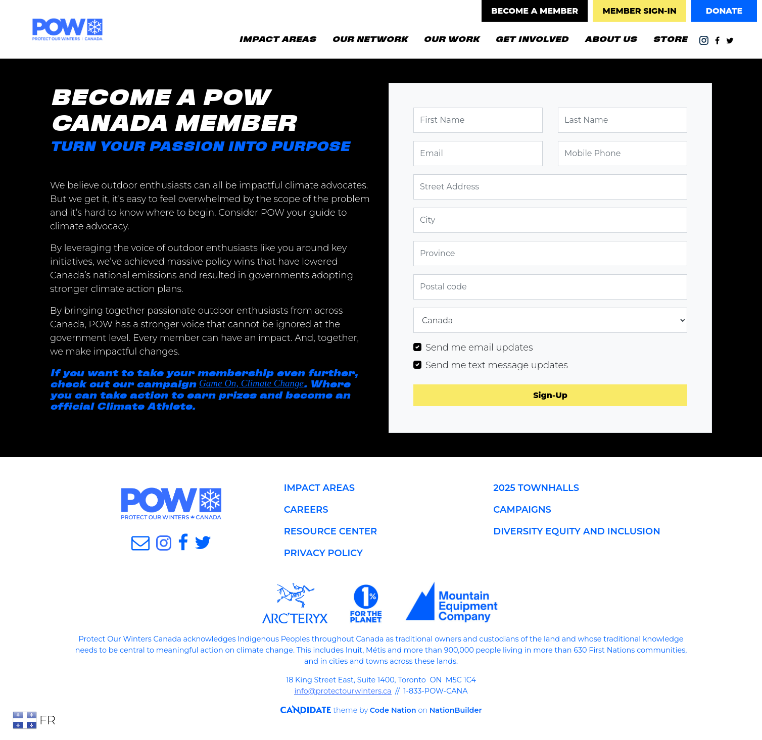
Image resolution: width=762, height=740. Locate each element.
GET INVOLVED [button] (536, 37)
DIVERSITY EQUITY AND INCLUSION (576, 531)
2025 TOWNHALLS (536, 488)
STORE (670, 38)
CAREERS (306, 509)
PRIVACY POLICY (323, 553)
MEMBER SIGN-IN (639, 11)
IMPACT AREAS (319, 488)
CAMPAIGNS (522, 509)
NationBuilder (452, 710)
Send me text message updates (496, 365)
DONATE (724, 11)
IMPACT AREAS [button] (277, 38)
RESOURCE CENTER (330, 531)
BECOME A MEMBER (534, 11)
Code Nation (390, 710)
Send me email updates (479, 347)
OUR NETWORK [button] (369, 38)
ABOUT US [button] (611, 38)
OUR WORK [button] (451, 38)
